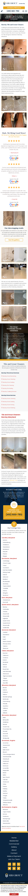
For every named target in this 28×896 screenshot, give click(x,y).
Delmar (5, 690)
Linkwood (5, 577)
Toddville (5, 588)
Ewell (4, 639)
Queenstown (6, 623)
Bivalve (5, 687)
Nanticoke (6, 699)
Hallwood (5, 763)
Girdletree (5, 722)
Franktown (6, 816)
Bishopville (6, 720)
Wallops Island (7, 802)
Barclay (5, 607)
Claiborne (5, 655)
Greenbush (6, 759)
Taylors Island (7, 586)
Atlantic (5, 747)
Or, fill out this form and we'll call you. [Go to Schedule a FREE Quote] (14, 517)
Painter (5, 786)
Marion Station (7, 641)
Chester (5, 611)
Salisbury (5, 708)
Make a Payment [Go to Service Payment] (14, 856)
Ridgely (5, 556)
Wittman (5, 680)
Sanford (5, 793)
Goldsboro (6, 545)
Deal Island (6, 634)
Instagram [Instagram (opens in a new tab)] (9, 864)
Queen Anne (6, 621)
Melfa (4, 775)
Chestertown (6, 600)
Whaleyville (6, 738)
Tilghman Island (7, 676)
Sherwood (6, 674)
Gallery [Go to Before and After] (14, 847)
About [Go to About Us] (14, 850)
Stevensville (6, 625)
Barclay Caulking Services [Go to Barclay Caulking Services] (9, 391)
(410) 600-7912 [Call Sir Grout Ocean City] (13, 11)
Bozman (5, 653)
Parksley (5, 789)
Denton (5, 540)
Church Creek (6, 563)
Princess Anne (7, 644)
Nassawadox (6, 823)
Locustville (6, 768)
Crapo (4, 565)
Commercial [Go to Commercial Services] (14, 844)
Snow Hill (5, 733)
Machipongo (6, 819)
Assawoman (6, 745)
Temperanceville (7, 800)
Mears (4, 773)
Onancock (6, 782)
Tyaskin (5, 710)
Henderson (6, 549)
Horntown (5, 766)
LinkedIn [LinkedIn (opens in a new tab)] (14, 868)
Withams (5, 805)
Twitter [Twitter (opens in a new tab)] (18, 864)
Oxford (5, 667)
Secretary (5, 584)
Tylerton (5, 646)
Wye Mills (5, 683)
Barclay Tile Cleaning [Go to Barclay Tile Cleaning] (8, 385)
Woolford (5, 595)
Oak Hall (5, 779)
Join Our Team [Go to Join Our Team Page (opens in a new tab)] (14, 859)
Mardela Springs (7, 697)
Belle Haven (6, 750)
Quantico (5, 706)
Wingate (5, 593)
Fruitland (5, 692)
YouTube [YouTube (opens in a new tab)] (9, 868)
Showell (5, 731)
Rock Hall (5, 602)
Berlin (4, 717)
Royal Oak (6, 669)
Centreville (6, 609)
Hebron (5, 694)
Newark (5, 724)
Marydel (5, 551)
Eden (4, 637)
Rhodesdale (6, 581)
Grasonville (6, 616)
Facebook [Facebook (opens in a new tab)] (14, 864)
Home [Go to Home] (14, 838)
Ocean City (6, 727)
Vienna (5, 591)
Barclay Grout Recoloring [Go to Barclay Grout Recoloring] (9, 376)
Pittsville (5, 704)
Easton (5, 660)
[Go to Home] (14, 3)
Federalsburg (6, 542)
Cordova (5, 658)
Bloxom (5, 752)
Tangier (5, 795)
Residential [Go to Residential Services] (14, 841)
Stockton (5, 736)
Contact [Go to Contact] (14, 853)
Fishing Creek (6, 572)
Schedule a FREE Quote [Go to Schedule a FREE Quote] (14, 8)
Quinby (5, 791)
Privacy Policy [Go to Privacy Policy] (22, 887)
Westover (5, 648)
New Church (6, 777)
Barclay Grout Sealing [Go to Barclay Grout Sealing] (8, 382)
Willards (5, 713)
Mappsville (6, 770)
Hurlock (5, 574)
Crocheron (6, 568)
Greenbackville (7, 757)
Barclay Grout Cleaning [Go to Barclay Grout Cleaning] (9, 379)
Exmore (5, 814)
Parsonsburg (6, 701)
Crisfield (5, 632)
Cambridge (6, 561)
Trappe (5, 678)
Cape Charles (7, 812)
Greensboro (6, 547)
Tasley (4, 798)
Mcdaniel (5, 662)
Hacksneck (6, 761)
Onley (4, 784)
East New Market (7, 570)
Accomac (5, 743)
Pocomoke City (7, 729)
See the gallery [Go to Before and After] (14, 240)
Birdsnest (5, 809)
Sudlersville (6, 627)
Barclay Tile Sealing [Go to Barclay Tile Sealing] (8, 388)
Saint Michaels (7, 671)
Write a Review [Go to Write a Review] (2, 11)
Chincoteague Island (9, 754)
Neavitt (5, 664)
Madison (5, 579)
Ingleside (5, 618)
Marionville (6, 821)
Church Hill (6, 614)
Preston (5, 554)
